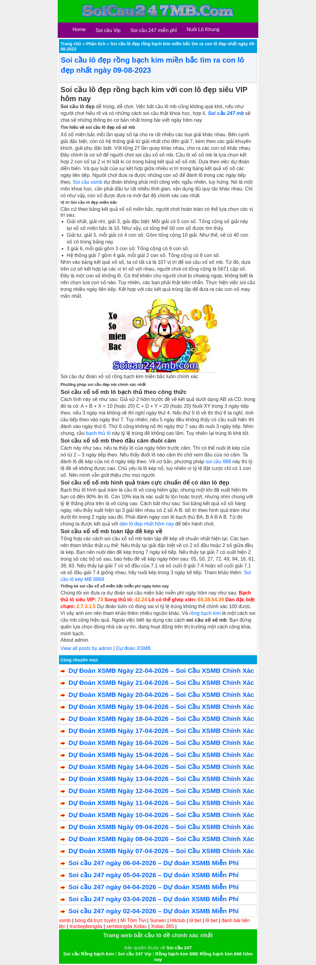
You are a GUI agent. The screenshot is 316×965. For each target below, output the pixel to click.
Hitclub (177, 920)
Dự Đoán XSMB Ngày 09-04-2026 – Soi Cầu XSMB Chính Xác (161, 826)
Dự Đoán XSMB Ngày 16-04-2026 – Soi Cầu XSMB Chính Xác (161, 742)
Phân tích (96, 43)
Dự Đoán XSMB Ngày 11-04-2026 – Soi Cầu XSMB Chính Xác (161, 802)
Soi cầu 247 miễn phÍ (153, 30)
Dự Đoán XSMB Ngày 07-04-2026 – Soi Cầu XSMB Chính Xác (161, 850)
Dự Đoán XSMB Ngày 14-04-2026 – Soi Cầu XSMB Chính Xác (161, 766)
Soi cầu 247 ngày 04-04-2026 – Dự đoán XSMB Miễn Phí (154, 886)
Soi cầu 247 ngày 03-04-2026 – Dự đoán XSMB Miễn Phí (154, 898)
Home (79, 29)
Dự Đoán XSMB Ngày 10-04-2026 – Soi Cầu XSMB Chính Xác (161, 814)
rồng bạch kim (205, 613)
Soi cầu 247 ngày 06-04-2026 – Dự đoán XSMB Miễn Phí (154, 862)
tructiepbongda (85, 926)
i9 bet (195, 920)
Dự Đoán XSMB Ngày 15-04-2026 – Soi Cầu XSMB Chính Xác (161, 754)
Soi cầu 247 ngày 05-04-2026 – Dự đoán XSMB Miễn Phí (154, 874)
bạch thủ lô (98, 433)
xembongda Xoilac (126, 926)
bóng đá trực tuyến (95, 920)
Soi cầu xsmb (87, 182)
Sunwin (158, 920)
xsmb (65, 920)
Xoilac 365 (162, 926)
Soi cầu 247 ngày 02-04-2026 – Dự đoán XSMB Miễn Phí (154, 910)
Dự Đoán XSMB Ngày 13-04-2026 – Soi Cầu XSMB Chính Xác (161, 778)
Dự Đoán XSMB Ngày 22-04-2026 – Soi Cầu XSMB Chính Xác (161, 670)
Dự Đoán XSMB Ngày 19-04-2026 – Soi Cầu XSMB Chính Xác (161, 706)
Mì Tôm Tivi (133, 920)
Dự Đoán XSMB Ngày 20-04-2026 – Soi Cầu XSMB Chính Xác (161, 694)
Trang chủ (70, 43)
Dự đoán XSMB (133, 648)
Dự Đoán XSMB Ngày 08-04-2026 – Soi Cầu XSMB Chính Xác (161, 838)
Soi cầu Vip (108, 30)
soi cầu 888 (218, 461)
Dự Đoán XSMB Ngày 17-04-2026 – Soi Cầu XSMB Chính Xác (161, 730)
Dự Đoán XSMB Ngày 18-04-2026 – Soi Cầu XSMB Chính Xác (161, 718)
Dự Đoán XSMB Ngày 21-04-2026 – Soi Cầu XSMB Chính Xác (161, 682)
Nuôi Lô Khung (203, 29)
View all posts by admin (86, 648)
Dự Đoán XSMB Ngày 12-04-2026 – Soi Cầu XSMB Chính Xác (161, 790)
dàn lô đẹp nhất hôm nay (146, 523)
